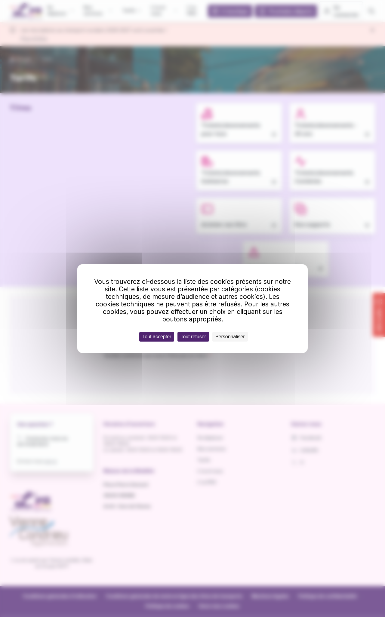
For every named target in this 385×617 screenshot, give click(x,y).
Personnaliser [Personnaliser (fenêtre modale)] (230, 336)
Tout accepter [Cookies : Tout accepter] (156, 336)
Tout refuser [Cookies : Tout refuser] (193, 336)
